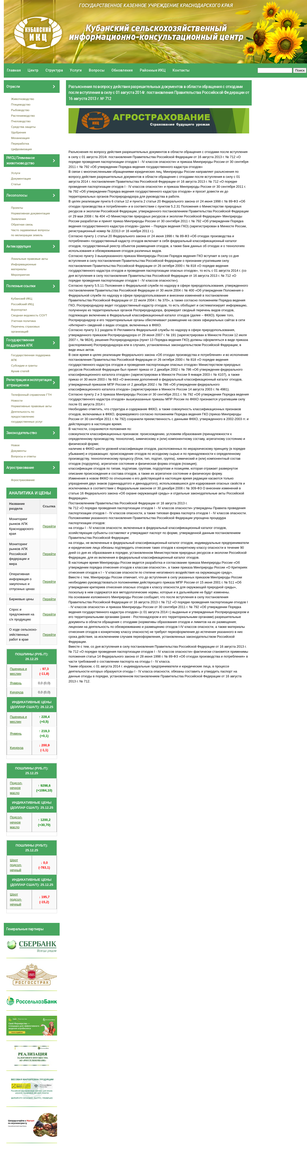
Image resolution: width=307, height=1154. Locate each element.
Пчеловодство (21, 121)
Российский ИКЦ (22, 304)
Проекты (17, 207)
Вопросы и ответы (23, 456)
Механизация (20, 138)
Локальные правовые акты (29, 258)
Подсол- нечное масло (16, 788)
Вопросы (97, 70)
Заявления (18, 218)
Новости (17, 400)
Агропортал (19, 309)
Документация (21, 178)
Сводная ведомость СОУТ (29, 315)
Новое (15, 445)
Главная (14, 70)
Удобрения (18, 132)
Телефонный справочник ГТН (31, 394)
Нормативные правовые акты (31, 406)
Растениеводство (23, 115)
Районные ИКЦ (153, 70)
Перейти (49, 526)
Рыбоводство (20, 110)
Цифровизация (21, 149)
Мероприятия (20, 274)
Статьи (16, 184)
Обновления (122, 70)
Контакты (181, 70)
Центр (33, 70)
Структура (54, 70)
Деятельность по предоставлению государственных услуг (27, 416)
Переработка (20, 143)
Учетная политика (23, 320)
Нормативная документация (30, 213)
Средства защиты (23, 126)
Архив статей (20, 371)
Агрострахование (23, 479)
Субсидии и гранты (24, 365)
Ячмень (16, 683)
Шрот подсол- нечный (16, 865)
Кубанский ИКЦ (21, 298)
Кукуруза (16, 692)
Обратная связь (22, 224)
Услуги (76, 70)
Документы (18, 450)
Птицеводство (20, 104)
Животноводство (22, 98)
